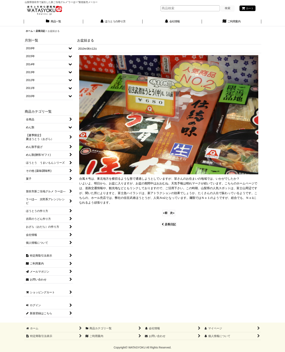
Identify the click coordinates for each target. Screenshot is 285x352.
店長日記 (169, 224)
